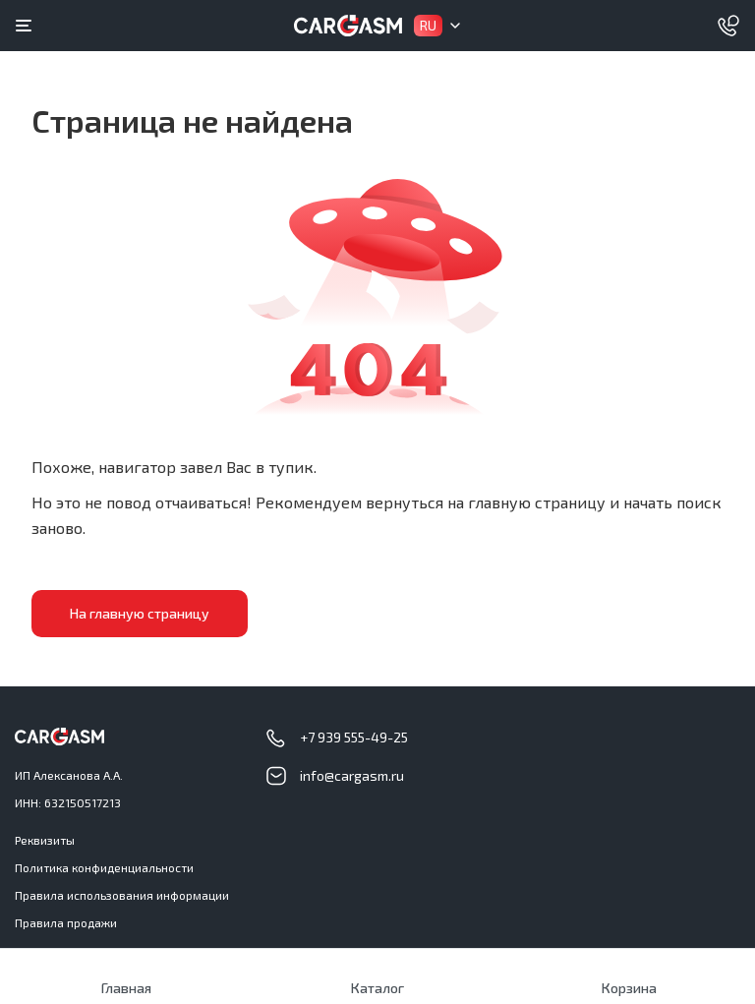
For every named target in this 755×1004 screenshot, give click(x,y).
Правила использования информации (122, 895)
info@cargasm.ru (352, 775)
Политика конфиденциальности (104, 867)
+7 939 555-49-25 (354, 737)
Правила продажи (66, 922)
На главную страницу (139, 613)
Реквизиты (45, 840)
